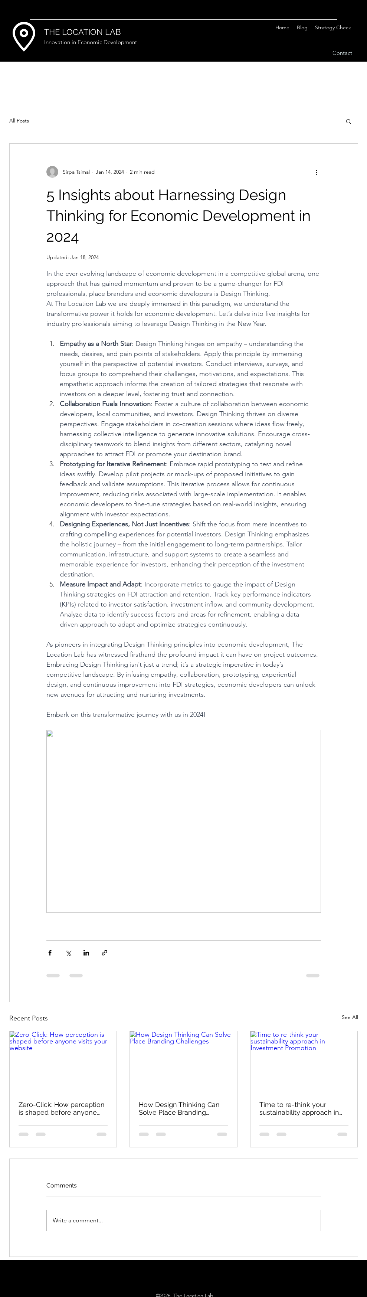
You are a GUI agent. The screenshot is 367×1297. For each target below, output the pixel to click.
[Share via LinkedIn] (86, 952)
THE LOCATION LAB (82, 32)
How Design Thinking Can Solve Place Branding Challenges (179, 1108)
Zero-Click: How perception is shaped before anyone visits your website (62, 1108)
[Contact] (342, 53)
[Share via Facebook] (49, 952)
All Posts (19, 120)
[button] (348, 121)
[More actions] (316, 171)
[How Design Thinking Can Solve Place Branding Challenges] (183, 1061)
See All (350, 1017)
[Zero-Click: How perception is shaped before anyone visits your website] (63, 1061)
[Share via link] (104, 952)
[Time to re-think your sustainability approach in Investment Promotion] (304, 1061)
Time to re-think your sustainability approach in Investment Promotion (299, 1108)
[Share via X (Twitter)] (68, 952)
